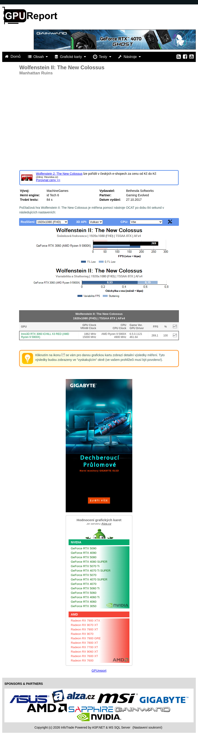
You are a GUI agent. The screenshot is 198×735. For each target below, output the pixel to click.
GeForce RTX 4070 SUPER (89, 579)
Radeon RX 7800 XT (84, 642)
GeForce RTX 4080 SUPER (89, 561)
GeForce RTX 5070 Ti (85, 566)
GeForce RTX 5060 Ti (85, 588)
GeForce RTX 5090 (83, 548)
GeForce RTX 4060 (83, 601)
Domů (13, 56)
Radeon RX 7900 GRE (86, 638)
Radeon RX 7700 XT (84, 647)
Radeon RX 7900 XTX (85, 620)
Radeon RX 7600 (82, 660)
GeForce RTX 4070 (83, 584)
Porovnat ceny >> (48, 180)
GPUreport (99, 670)
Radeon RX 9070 (82, 634)
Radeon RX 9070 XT (84, 625)
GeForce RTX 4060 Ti (85, 597)
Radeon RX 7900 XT (84, 629)
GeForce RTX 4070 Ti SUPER (91, 570)
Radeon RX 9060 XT (84, 651)
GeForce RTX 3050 (83, 606)
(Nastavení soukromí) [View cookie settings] (147, 727)
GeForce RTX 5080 (83, 557)
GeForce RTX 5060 (83, 592)
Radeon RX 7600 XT (84, 656)
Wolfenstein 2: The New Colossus (59, 173)
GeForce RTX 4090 (83, 552)
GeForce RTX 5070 (83, 575)
